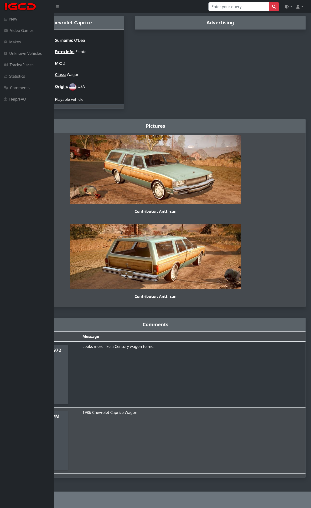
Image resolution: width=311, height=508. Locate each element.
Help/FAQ (15, 99)
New (10, 19)
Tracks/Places (19, 64)
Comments (17, 87)
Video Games (19, 30)
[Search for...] (238, 6)
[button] (288, 6)
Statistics (14, 76)
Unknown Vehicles (23, 53)
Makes (12, 42)
